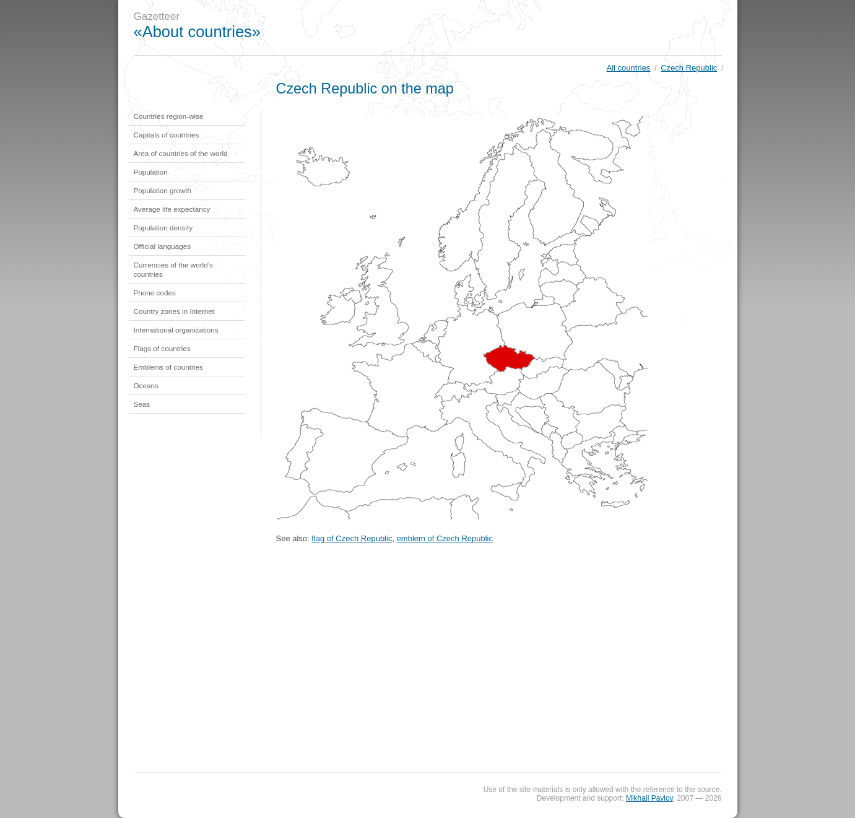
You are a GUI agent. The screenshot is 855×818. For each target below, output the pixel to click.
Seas (142, 404)
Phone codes (155, 293)
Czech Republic (689, 67)
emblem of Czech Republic (445, 538)
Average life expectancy (172, 209)
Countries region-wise (169, 116)
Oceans (146, 385)
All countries (629, 67)
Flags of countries (162, 348)
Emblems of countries (168, 367)
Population (151, 172)
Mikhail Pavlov (649, 798)
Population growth (163, 190)
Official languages (162, 246)
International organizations (176, 330)
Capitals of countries (166, 135)
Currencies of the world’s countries (173, 269)
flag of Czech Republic (351, 538)
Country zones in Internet (174, 311)
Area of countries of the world (181, 153)
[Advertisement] (510, 28)
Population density (163, 228)
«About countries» (197, 31)
